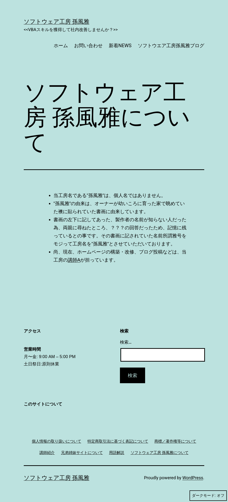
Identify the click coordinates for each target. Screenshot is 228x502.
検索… (126, 342)
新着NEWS (120, 45)
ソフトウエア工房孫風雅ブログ (171, 45)
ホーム (61, 45)
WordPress (192, 477)
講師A (74, 260)
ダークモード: (208, 495)
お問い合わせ (88, 45)
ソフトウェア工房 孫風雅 (56, 21)
